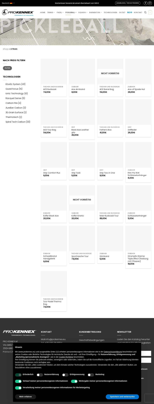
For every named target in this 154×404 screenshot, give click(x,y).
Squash (82, 12)
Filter (7, 68)
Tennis (51, 12)
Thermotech (12, 117)
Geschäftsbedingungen (91, 340)
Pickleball (71, 12)
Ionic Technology (15, 93)
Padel (60, 12)
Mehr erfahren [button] (25, 397)
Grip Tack (75, 173)
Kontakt (138, 12)
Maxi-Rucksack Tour (109, 216)
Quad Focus (12, 88)
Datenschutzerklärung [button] (113, 352)
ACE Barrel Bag (107, 89)
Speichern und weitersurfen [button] (122, 397)
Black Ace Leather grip (80, 131)
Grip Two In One (107, 173)
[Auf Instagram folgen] (150, 3)
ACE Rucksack (49, 89)
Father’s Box (105, 130)
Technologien (110, 12)
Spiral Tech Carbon (16, 121)
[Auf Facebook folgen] (146, 3)
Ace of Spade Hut (136, 89)
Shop (5, 49)
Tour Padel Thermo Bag (52, 302)
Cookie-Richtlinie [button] (66, 357)
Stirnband (104, 256)
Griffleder (132, 130)
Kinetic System (13, 84)
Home (42, 12)
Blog (129, 12)
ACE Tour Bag (49, 130)
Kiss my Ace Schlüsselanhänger (137, 173)
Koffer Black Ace (51, 216)
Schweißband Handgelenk (50, 257)
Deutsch (8, 3)
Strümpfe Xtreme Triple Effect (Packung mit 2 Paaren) (138, 258)
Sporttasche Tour (79, 256)
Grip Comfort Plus (51, 173)
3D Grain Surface (14, 112)
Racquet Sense (13, 98)
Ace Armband (78, 89)
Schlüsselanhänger (137, 216)
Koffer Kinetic (77, 216)
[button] (127, 3)
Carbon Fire (11, 103)
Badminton (95, 12)
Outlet (122, 12)
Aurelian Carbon (14, 107)
